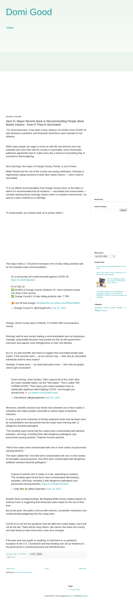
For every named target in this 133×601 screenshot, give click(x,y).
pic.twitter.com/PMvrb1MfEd (65, 303)
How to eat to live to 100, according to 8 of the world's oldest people (111, 273)
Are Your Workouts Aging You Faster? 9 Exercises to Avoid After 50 (116, 281)
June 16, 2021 (53, 489)
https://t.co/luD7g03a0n (23, 280)
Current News (109, 308)
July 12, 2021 (59, 308)
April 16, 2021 (53, 397)
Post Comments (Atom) (23, 572)
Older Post (82, 569)
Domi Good (29, 12)
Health (119, 308)
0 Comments (23, 554)
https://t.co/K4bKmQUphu (55, 484)
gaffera (70, 596)
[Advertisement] (66, 53)
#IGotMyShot (43, 303)
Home (10, 27)
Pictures (104, 311)
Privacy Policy (75, 590)
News (13, 557)
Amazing (98, 308)
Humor (125, 308)
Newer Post (11, 569)
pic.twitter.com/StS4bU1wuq (42, 392)
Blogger (85, 596)
